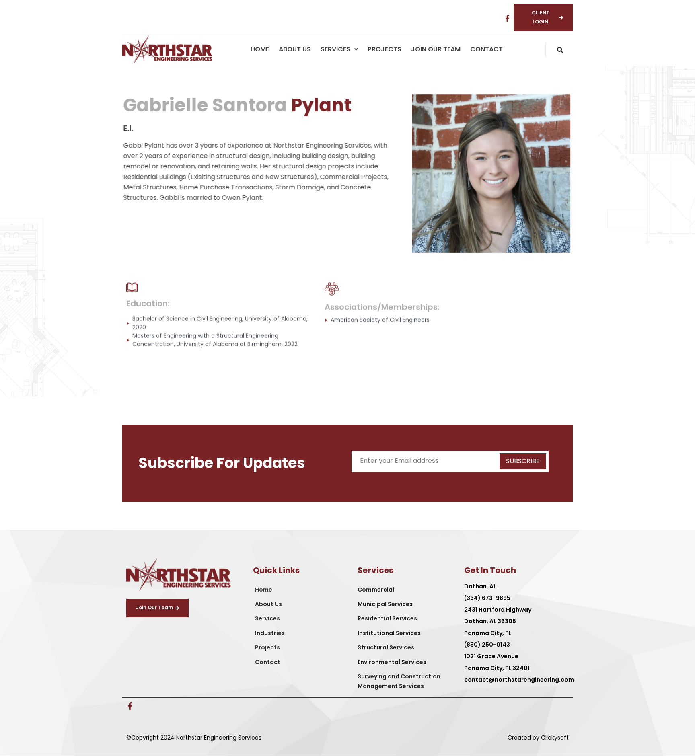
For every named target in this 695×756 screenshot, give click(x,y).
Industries (270, 633)
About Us (295, 50)
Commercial (376, 590)
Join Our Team (436, 50)
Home (260, 50)
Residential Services (387, 619)
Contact (486, 50)
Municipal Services (385, 604)
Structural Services (386, 648)
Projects (384, 50)
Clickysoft (555, 738)
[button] (339, 50)
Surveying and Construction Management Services (399, 681)
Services (339, 50)
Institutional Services (389, 633)
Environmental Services (392, 662)
